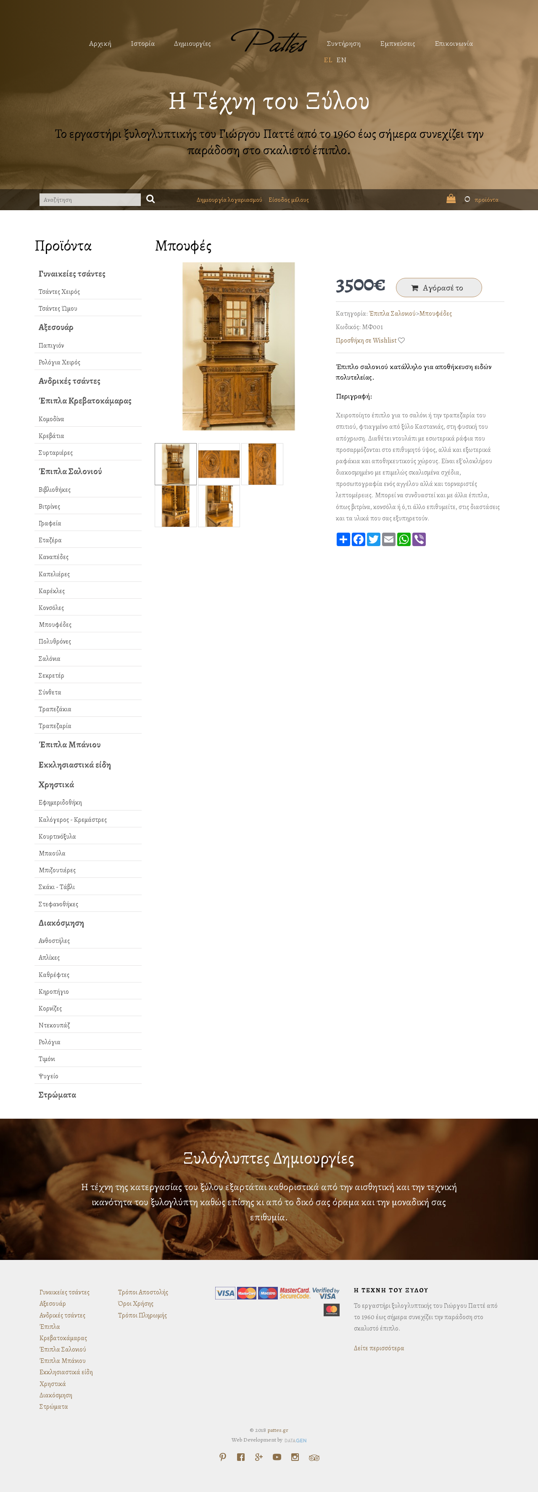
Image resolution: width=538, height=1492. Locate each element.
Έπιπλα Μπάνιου (69, 744)
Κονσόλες (51, 608)
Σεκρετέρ (51, 675)
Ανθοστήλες (54, 940)
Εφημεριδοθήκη (60, 802)
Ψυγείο (48, 1076)
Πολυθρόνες (55, 641)
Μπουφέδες (55, 624)
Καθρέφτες (54, 975)
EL (328, 60)
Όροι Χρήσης (135, 1303)
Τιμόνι (47, 1059)
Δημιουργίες (192, 43)
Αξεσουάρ (56, 327)
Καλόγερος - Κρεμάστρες (73, 819)
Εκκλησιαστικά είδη (75, 765)
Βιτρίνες (49, 506)
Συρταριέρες (56, 452)
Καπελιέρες (54, 574)
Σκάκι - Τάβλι (57, 887)
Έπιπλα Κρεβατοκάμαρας (85, 401)
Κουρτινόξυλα (57, 836)
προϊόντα (472, 199)
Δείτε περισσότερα (379, 1348)
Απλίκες (49, 957)
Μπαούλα (52, 853)
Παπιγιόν (51, 345)
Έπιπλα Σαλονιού (70, 471)
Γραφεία (50, 523)
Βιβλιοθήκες (55, 489)
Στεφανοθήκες (58, 904)
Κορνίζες (50, 1008)
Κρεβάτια (51, 436)
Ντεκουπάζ (54, 1025)
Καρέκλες (52, 591)
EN (341, 60)
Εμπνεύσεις (397, 43)
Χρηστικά (56, 784)
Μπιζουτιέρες (57, 870)
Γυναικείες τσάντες (72, 274)
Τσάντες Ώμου (58, 308)
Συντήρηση (344, 43)
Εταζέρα (50, 540)
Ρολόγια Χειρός (59, 362)
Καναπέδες (54, 557)
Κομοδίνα (51, 419)
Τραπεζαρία (55, 726)
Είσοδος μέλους (289, 199)
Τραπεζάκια (55, 709)
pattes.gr (277, 1430)
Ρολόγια (50, 1042)
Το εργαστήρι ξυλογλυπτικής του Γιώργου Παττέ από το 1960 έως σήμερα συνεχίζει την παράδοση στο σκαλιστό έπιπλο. (269, 141)
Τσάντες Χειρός (59, 291)
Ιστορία (143, 43)
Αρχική (100, 43)
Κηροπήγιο (54, 991)
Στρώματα (57, 1095)
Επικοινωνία (454, 43)
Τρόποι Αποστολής (143, 1292)
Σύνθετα (50, 692)
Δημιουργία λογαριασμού (229, 199)
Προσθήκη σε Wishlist (366, 340)
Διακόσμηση (61, 923)
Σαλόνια (50, 658)
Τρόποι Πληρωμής (142, 1315)
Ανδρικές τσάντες (69, 381)
